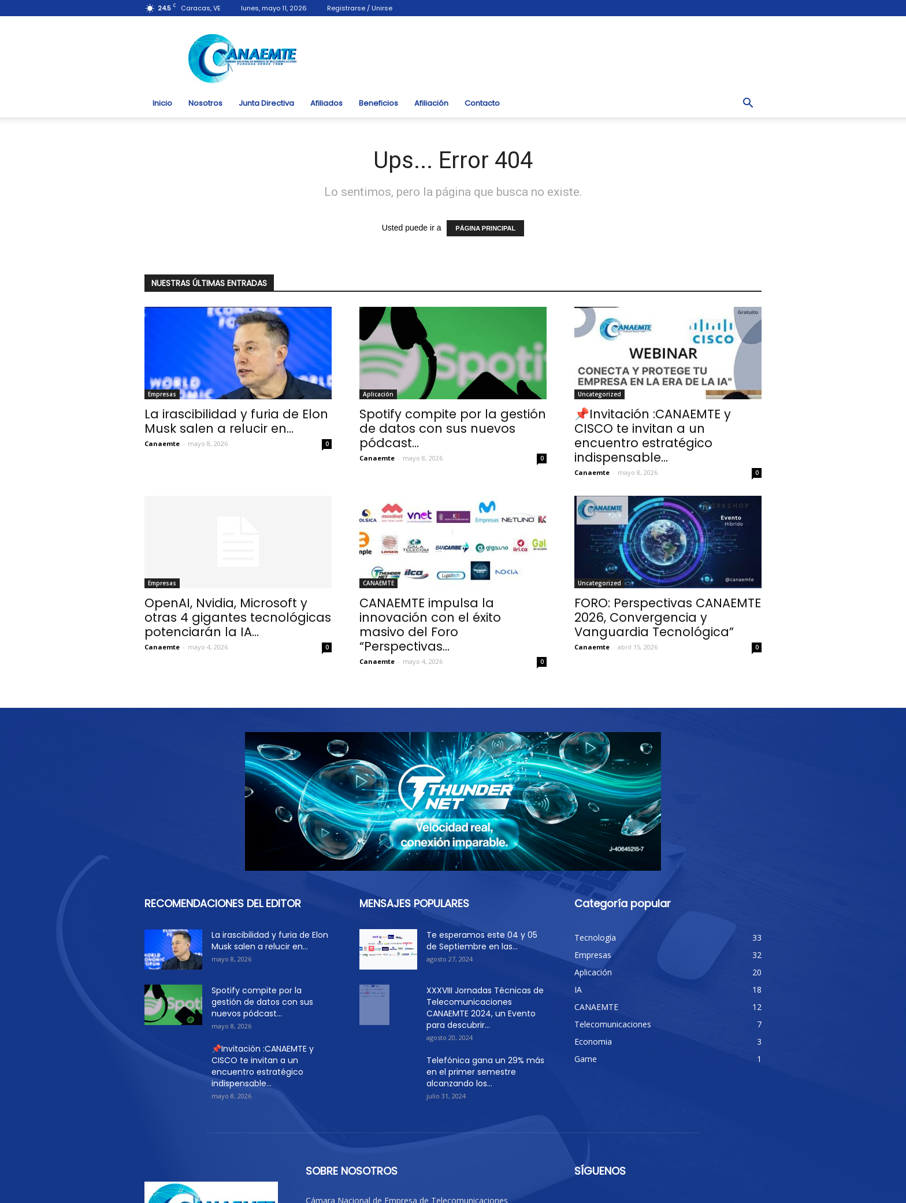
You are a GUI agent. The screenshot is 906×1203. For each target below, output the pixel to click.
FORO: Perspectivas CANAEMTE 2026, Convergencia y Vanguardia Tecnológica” (667, 617)
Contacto (482, 103)
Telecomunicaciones (612, 1024)
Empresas (162, 394)
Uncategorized (599, 394)
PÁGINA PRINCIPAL (485, 228)
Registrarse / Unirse (359, 8)
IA (578, 989)
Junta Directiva (266, 103)
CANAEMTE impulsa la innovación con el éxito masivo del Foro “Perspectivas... (430, 625)
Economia (593, 1041)
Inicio (162, 103)
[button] (748, 103)
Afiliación (431, 103)
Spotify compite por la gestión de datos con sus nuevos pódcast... (452, 428)
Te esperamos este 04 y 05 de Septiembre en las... (481, 940)
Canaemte (162, 443)
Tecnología (595, 937)
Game (585, 1058)
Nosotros (205, 103)
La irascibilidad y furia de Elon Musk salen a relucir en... (236, 421)
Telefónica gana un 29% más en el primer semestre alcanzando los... (485, 1072)
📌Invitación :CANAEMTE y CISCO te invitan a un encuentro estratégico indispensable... (652, 436)
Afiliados (326, 103)
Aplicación (378, 394)
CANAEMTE (378, 583)
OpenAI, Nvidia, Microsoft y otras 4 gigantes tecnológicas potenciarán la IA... (237, 617)
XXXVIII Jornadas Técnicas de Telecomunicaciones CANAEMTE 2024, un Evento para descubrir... (485, 1008)
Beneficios (378, 103)
